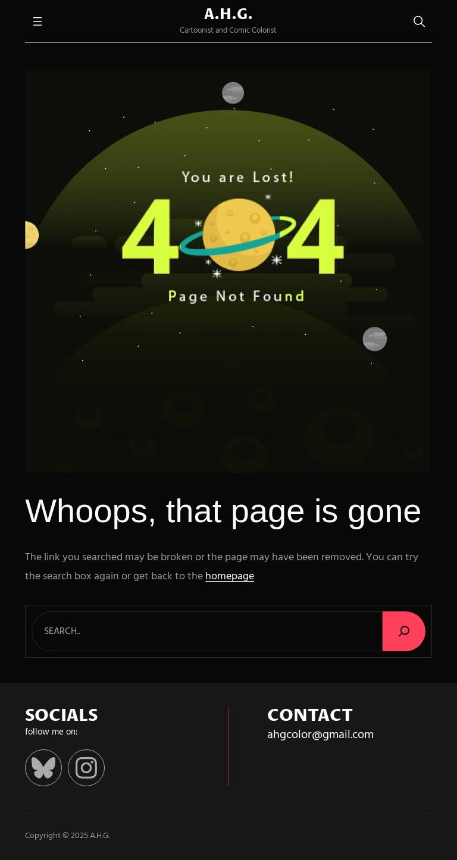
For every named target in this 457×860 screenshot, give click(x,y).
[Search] (404, 631)
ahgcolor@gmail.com (320, 735)
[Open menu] (37, 21)
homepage (229, 576)
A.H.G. (228, 14)
